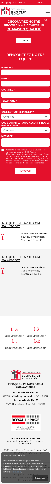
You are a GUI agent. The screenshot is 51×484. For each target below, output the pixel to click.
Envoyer (25, 171)
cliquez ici (17, 472)
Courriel (8, 90)
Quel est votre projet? (17, 112)
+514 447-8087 (25, 387)
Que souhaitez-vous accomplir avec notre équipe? (25, 124)
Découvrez (24, 40)
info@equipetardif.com (14, 3)
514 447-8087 (38, 3)
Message (7, 136)
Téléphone (9, 101)
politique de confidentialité (32, 163)
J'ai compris (40, 478)
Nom (5, 78)
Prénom (7, 67)
